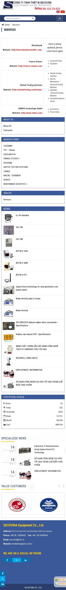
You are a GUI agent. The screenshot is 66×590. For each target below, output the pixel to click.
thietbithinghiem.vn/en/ (22, 543)
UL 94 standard (22, 215)
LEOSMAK (7, 145)
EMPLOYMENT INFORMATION (29, 370)
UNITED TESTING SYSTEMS (15, 167)
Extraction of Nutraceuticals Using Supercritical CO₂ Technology (46, 449)
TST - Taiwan (9, 150)
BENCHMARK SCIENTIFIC (15, 184)
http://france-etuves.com (30, 66)
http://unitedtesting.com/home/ (27, 89)
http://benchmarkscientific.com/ (27, 49)
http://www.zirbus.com (31, 113)
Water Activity (22, 310)
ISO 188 (19, 239)
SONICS (6, 179)
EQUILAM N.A (9, 154)
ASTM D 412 (21, 274)
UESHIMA (7, 162)
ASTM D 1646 (22, 251)
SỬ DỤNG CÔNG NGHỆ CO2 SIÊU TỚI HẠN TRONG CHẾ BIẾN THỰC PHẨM (48, 461)
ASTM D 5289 (22, 263)
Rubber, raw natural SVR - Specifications (33, 334)
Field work (7, 130)
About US (7, 126)
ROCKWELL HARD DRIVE (27, 358)
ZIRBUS (6, 171)
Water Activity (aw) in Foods (28, 298)
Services (7, 199)
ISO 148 (19, 227)
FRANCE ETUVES (11, 158)
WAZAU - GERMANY (12, 175)
